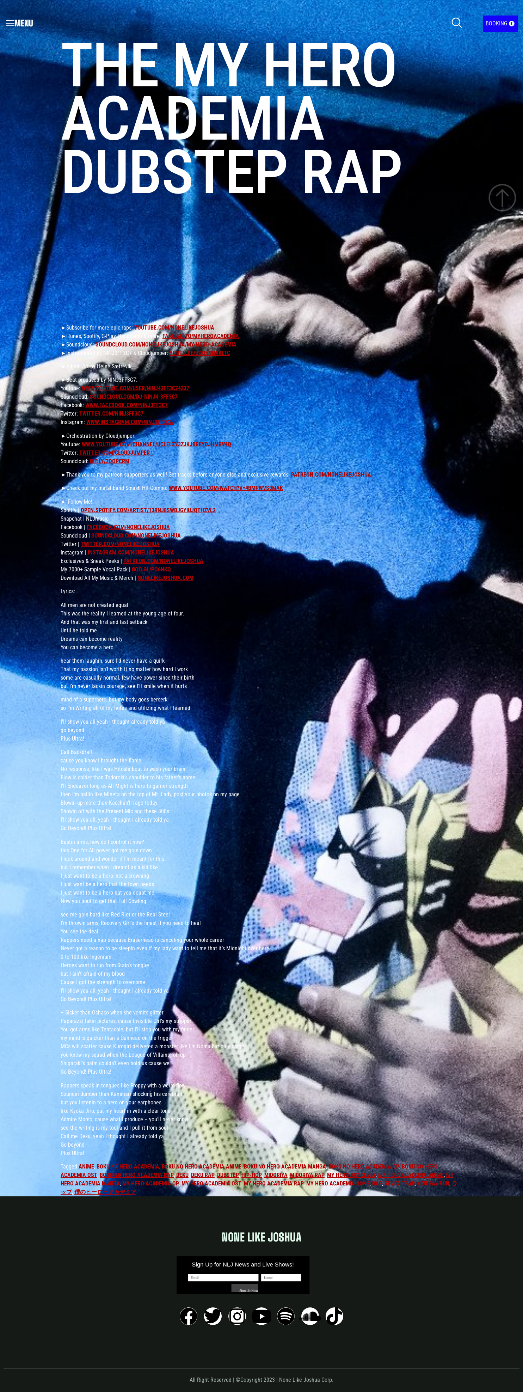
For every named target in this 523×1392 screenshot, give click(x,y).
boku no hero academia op (363, 1166)
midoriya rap (307, 1175)
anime (86, 1166)
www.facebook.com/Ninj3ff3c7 (126, 405)
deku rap (203, 1175)
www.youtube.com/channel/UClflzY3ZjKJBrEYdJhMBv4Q (156, 444)
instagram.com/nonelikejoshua (131, 552)
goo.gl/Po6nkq (151, 569)
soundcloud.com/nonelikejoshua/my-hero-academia (166, 344)
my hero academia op (150, 1183)
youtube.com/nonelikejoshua (174, 327)
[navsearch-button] (457, 24)
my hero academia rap (274, 1183)
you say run (433, 1183)
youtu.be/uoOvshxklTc (200, 353)
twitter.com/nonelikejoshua (120, 544)
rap (377, 1183)
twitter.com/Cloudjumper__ (116, 452)
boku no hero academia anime (201, 1166)
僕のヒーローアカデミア (105, 1192)
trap (408, 1183)
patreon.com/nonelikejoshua (331, 474)
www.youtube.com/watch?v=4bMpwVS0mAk (226, 488)
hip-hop (251, 1175)
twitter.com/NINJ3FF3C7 (111, 413)
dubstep (228, 1175)
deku (182, 1175)
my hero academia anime (411, 1175)
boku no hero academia (128, 1166)
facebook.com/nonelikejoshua (128, 527)
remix (391, 1183)
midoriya (276, 1175)
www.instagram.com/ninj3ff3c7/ (130, 422)
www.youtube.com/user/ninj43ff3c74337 (135, 388)
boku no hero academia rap (137, 1175)
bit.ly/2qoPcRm (109, 461)
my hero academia (351, 1175)
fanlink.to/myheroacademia (200, 336)
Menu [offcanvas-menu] (19, 23)
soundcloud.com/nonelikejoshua (136, 535)
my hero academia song (338, 1183)
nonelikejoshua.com (165, 578)
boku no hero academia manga (285, 1166)
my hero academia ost (211, 1183)
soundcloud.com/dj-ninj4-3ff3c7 (134, 396)
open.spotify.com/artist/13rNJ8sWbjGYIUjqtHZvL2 (148, 510)
